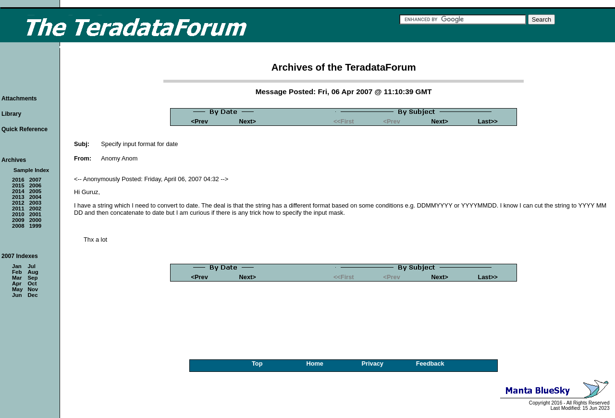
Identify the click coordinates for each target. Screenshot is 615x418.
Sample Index (31, 170)
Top (257, 363)
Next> (247, 121)
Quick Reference (24, 129)
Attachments (19, 98)
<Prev (199, 121)
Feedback (430, 363)
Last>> (488, 121)
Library (11, 114)
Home (314, 363)
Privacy (372, 363)
